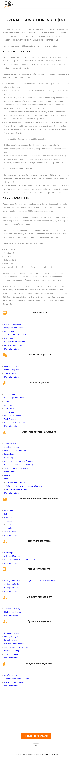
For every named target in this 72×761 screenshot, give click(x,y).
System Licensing (11, 651)
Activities (8, 405)
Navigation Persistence (13, 328)
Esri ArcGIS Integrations (14, 682)
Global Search (10, 331)
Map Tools (8, 338)
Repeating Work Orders (14, 398)
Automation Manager (13, 609)
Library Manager (11, 637)
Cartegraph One (11, 588)
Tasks (6, 401)
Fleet (6, 479)
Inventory (10, 528)
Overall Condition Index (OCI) (16, 451)
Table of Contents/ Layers (15, 335)
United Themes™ (51, 755)
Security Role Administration (16, 647)
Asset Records (10, 444)
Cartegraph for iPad (12, 584)
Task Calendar (10, 408)
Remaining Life (10, 458)
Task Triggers (10, 419)
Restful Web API (11, 675)
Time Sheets (9, 412)
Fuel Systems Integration (16, 482)
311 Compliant (10, 373)
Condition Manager (12, 447)
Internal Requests (11, 366)
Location (9, 521)
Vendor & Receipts (11, 532)
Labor (6, 514)
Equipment (8, 510)
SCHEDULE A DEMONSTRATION (36, 736)
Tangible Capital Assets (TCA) (16, 468)
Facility (7, 475)
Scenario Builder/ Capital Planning (18, 465)
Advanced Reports (12, 556)
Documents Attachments (14, 342)
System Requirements (13, 654)
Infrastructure (9, 472)
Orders (9, 525)
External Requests (11, 370)
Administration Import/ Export (16, 679)
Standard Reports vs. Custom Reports (19, 560)
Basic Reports (10, 553)
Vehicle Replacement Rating (17, 489)
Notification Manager (12, 612)
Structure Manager (12, 633)
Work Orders (9, 394)
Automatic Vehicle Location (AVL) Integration (24, 486)
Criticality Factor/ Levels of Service (18, 461)
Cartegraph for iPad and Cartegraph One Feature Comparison (29, 581)
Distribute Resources (12, 416)
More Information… (11, 349)
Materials (8, 517)
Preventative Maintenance (14, 423)
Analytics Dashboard (12, 324)
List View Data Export (13, 345)
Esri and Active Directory (14, 644)
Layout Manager (11, 640)
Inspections (9, 454)
